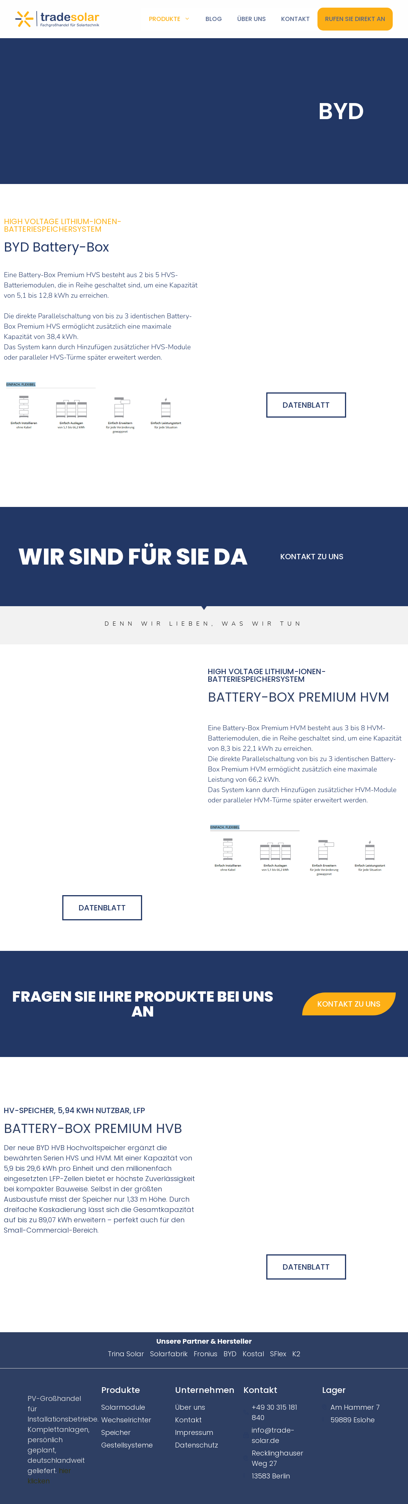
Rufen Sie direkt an (355, 19)
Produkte (173, 19)
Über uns (251, 19)
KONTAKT (295, 19)
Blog (214, 19)
